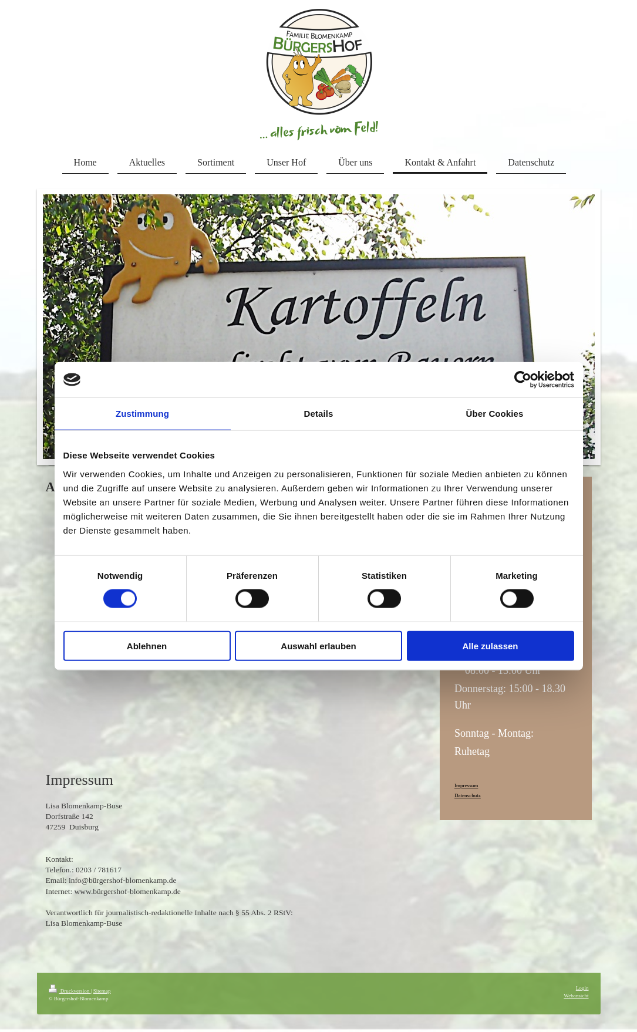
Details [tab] (318, 414)
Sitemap (102, 991)
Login (582, 988)
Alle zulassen (490, 645)
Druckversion (70, 991)
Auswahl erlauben (318, 645)
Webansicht (576, 996)
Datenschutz (467, 795)
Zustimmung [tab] (142, 414)
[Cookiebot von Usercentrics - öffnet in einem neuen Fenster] (522, 380)
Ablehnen (147, 645)
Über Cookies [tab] (495, 414)
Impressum (466, 785)
